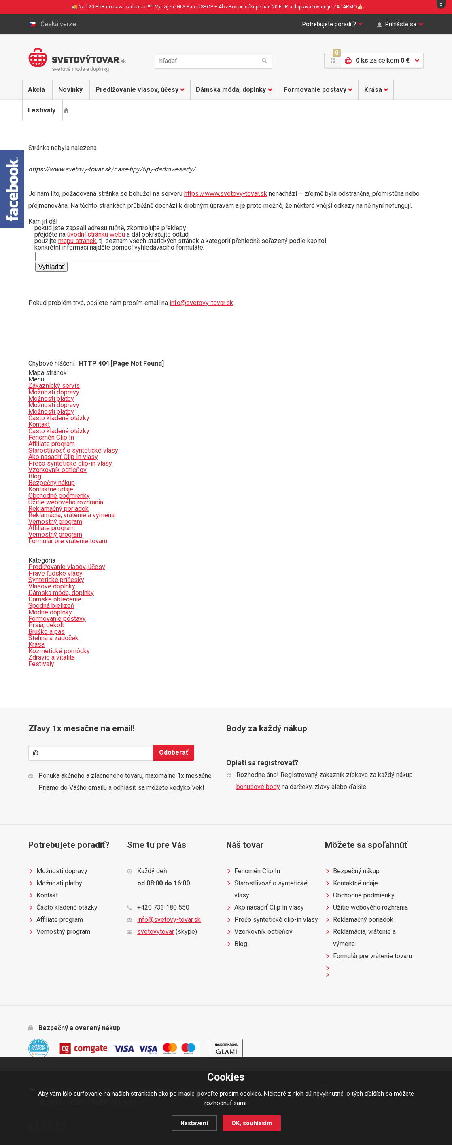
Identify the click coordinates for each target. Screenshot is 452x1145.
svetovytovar (155, 931)
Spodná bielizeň (51, 606)
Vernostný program (59, 932)
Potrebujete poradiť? (325, 24)
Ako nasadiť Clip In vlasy (265, 908)
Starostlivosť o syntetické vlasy (267, 888)
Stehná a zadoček (53, 638)
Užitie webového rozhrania (366, 908)
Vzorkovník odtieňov (259, 932)
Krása (375, 90)
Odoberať (173, 752)
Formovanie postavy (316, 90)
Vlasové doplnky (51, 586)
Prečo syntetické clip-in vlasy (272, 920)
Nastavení (194, 1123)
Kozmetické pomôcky (59, 651)
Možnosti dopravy (57, 871)
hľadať (264, 61)
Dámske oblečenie (54, 599)
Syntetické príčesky (56, 580)
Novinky (69, 89)
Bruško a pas (46, 631)
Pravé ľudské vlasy (55, 573)
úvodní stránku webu (96, 234)
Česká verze (52, 24)
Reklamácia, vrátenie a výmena (360, 937)
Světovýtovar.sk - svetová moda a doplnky (77, 59)
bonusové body (258, 787)
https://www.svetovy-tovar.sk (225, 193)
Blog (236, 944)
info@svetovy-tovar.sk (201, 303)
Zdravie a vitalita (51, 657)
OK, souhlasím (251, 1123)
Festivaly (42, 110)
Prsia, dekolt (46, 625)
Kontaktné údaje (351, 883)
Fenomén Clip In (253, 871)
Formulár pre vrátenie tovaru (368, 956)
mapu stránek (77, 241)
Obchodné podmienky (360, 895)
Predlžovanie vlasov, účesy (138, 90)
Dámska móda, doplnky (233, 90)
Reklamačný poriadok (359, 920)
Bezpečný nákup (352, 871)
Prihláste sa (399, 24)
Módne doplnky (50, 612)
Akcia (36, 89)
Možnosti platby (55, 883)
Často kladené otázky (63, 908)
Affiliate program (55, 920)
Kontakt (43, 895)
